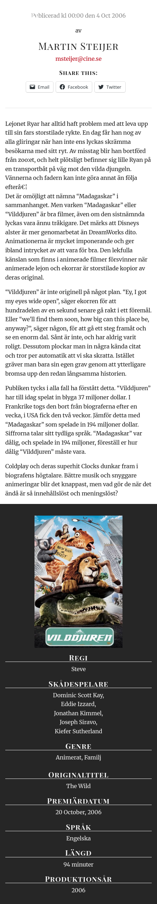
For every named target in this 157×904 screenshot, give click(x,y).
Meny (142, 12)
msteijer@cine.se (78, 58)
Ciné (22, 12)
